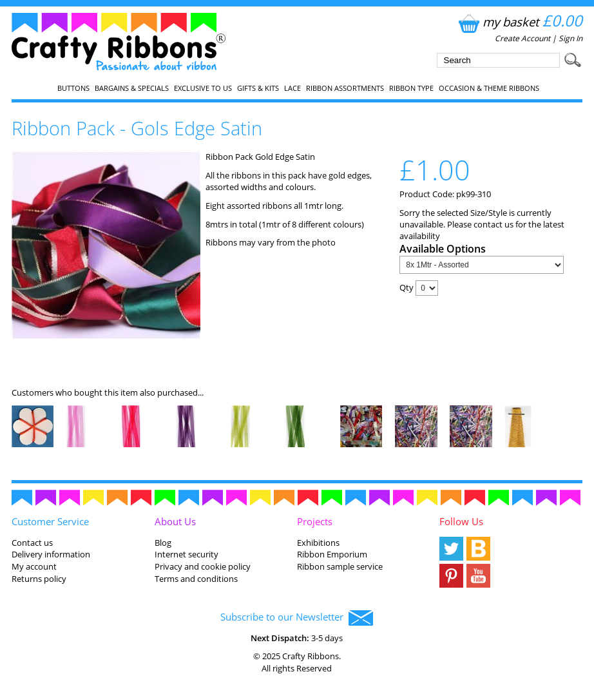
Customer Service (50, 521)
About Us (175, 521)
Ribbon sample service (340, 566)
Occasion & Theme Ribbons (489, 88)
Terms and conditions (196, 578)
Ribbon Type (411, 88)
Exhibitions (318, 542)
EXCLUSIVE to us (203, 88)
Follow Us (461, 521)
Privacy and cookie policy (203, 566)
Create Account (522, 38)
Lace (292, 88)
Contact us (32, 542)
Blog (163, 542)
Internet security (186, 554)
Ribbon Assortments (345, 88)
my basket (518, 22)
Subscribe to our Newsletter (296, 618)
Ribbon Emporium (332, 554)
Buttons (73, 88)
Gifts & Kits (258, 88)
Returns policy (39, 578)
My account (34, 566)
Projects (314, 521)
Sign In (570, 38)
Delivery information (51, 554)
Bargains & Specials (132, 88)
